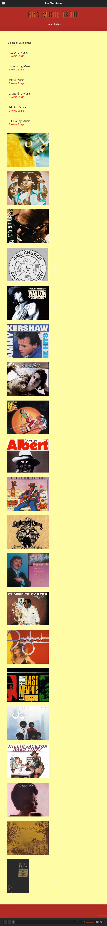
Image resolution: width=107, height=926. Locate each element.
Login (49, 24)
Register (57, 24)
